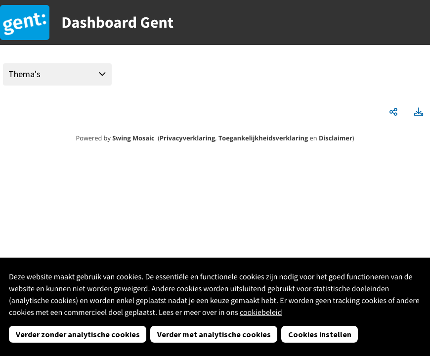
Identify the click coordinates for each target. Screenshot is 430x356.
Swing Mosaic (133, 138)
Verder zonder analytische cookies (78, 334)
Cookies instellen (319, 334)
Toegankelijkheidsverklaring (263, 138)
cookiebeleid (261, 312)
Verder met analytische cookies (214, 334)
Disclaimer (335, 138)
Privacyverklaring (187, 138)
